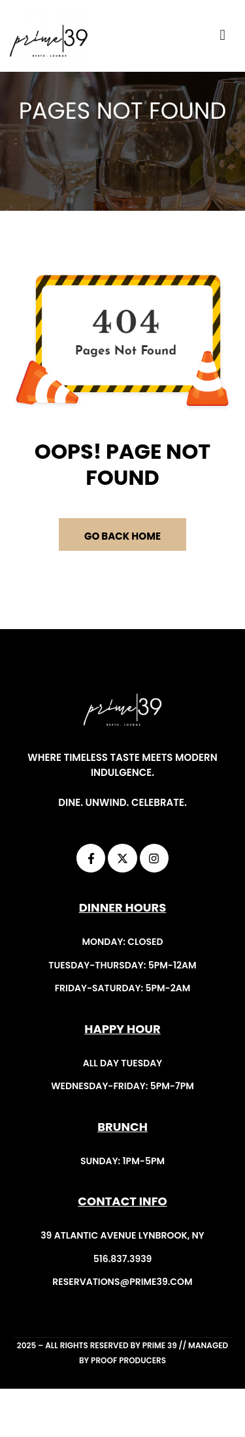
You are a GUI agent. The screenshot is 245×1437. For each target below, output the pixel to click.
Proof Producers (128, 1408)
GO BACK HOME (122, 584)
